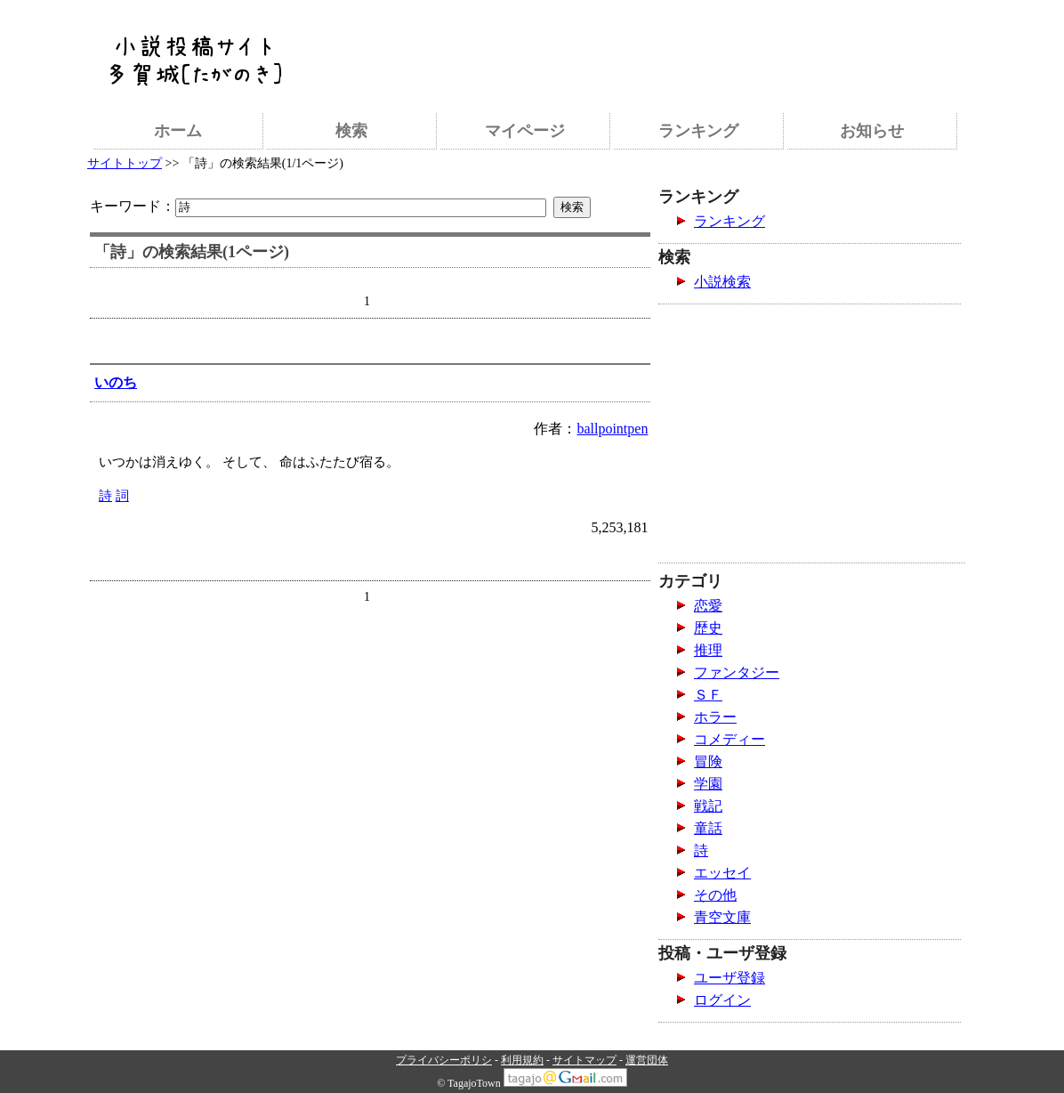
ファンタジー (736, 672)
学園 (708, 783)
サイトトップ (124, 163)
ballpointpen (612, 428)
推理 (708, 650)
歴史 (708, 628)
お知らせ (872, 131)
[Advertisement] (642, 49)
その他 (715, 895)
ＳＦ (708, 694)
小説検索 (722, 281)
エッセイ (722, 872)
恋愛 (708, 605)
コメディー (729, 739)
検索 (351, 131)
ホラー (715, 717)
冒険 (708, 761)
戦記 (708, 806)
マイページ (525, 131)
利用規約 (522, 1060)
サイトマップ (584, 1060)
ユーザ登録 (729, 977)
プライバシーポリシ (444, 1060)
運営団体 (646, 1060)
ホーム (178, 131)
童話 (708, 828)
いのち (115, 382)
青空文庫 (722, 917)
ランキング (698, 131)
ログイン (722, 1000)
